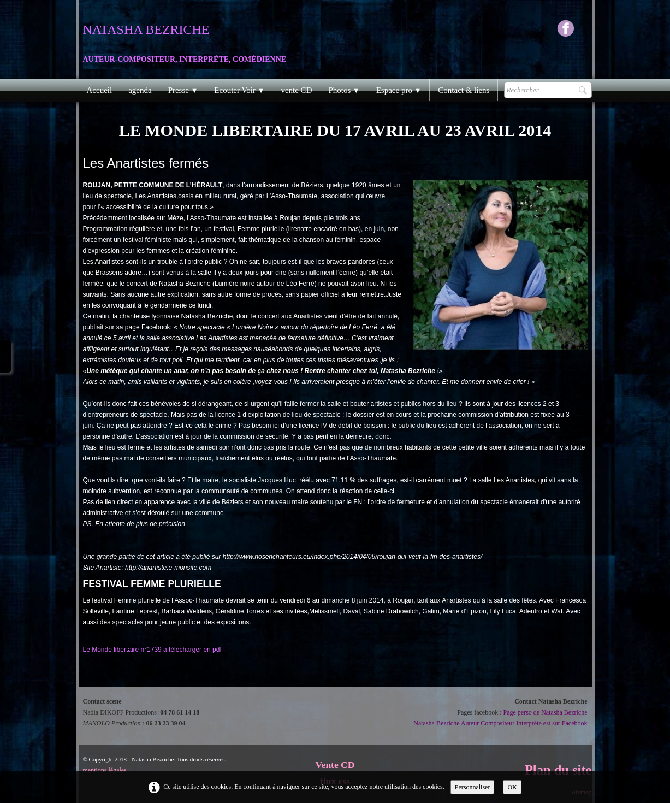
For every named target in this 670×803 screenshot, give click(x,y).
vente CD (296, 90)
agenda (139, 90)
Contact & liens (463, 90)
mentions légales (105, 770)
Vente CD (335, 764)
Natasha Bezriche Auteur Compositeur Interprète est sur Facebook (500, 723)
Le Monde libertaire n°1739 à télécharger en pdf (152, 649)
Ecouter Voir (239, 90)
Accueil (99, 90)
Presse (183, 90)
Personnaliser (472, 787)
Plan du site (558, 770)
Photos (343, 90)
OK (512, 787)
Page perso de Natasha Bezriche (545, 712)
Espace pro (399, 90)
